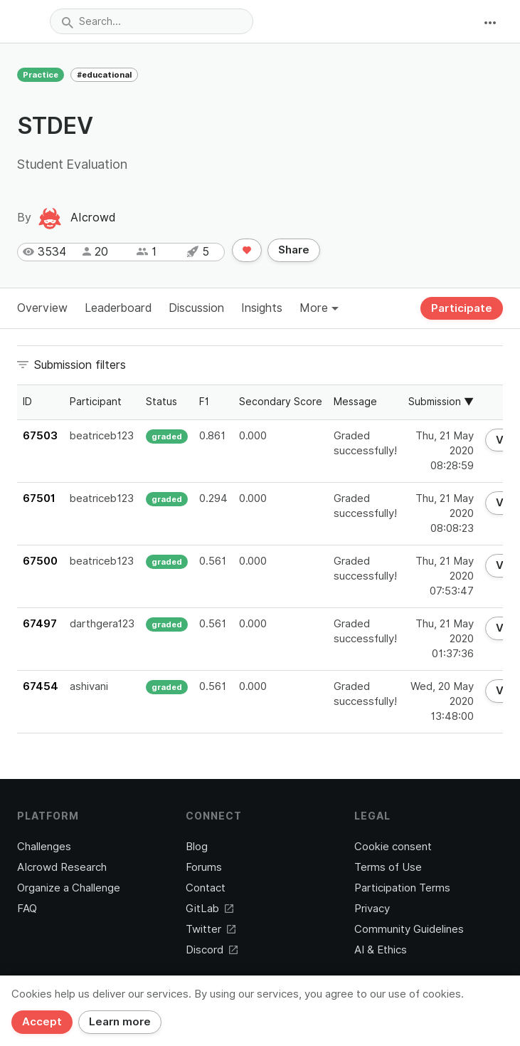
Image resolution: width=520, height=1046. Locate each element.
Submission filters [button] (80, 365)
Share (293, 250)
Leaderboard (118, 308)
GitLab (209, 908)
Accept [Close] (42, 1021)
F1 (204, 401)
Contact (205, 888)
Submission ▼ (441, 401)
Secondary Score (280, 401)
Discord (212, 949)
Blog (197, 846)
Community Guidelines (409, 929)
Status (161, 401)
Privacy (372, 908)
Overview (42, 308)
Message (355, 401)
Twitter (210, 929)
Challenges (44, 846)
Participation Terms (402, 888)
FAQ (27, 908)
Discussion (196, 308)
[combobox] (151, 21)
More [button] (319, 308)
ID (27, 401)
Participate (461, 308)
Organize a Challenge (68, 888)
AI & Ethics (380, 949)
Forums (204, 867)
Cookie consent (393, 846)
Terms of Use (388, 867)
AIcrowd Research (62, 867)
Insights (261, 308)
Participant (96, 401)
